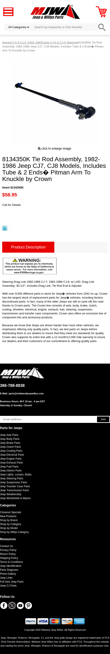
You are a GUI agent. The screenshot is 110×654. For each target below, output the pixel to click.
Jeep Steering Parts (11, 478)
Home (6, 42)
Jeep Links (6, 577)
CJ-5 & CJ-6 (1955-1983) (26, 42)
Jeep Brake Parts (10, 442)
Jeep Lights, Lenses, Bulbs (15, 474)
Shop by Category (10, 524)
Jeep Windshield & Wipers (15, 498)
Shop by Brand (8, 520)
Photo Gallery (8, 573)
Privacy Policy (8, 550)
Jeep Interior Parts (11, 470)
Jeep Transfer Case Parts (15, 486)
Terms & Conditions (11, 561)
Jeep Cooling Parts (11, 450)
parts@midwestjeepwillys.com (26, 393)
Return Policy (8, 554)
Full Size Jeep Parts (12, 581)
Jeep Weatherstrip (10, 494)
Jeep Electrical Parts (12, 454)
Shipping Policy (9, 558)
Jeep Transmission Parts (14, 490)
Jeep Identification (10, 565)
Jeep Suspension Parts (13, 482)
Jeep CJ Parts (8, 585)
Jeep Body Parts (9, 438)
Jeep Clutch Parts (10, 446)
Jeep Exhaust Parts (11, 462)
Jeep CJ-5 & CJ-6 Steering (60, 42)
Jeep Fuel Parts (9, 466)
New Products (8, 516)
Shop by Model (9, 528)
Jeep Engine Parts (11, 458)
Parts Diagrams (9, 569)
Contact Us (6, 546)
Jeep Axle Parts (9, 435)
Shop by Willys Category (14, 532)
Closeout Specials (10, 512)
